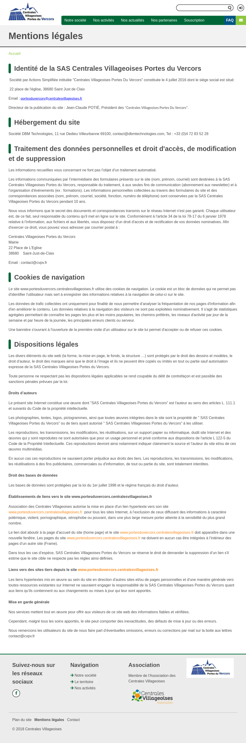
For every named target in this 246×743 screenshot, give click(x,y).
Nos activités (103, 20)
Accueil (15, 53)
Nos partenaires (164, 20)
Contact (73, 720)
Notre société (75, 20)
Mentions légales (49, 720)
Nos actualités (132, 20)
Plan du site (22, 720)
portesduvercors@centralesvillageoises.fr (51, 98)
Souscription (194, 20)
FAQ (230, 20)
